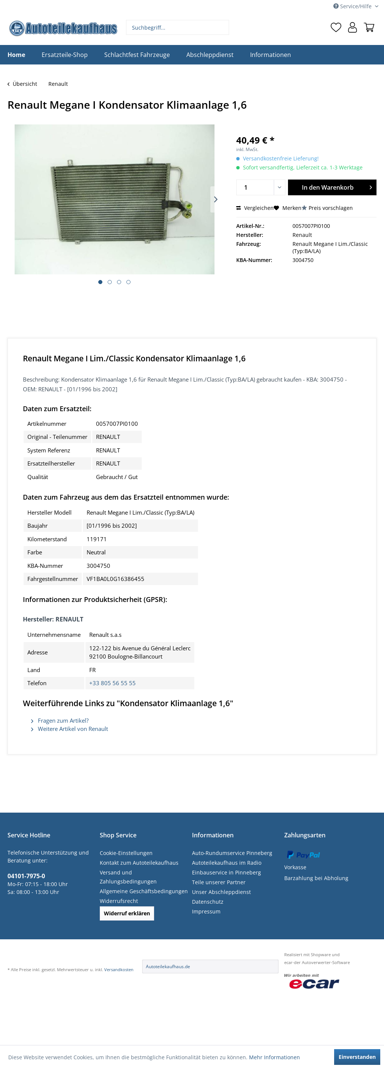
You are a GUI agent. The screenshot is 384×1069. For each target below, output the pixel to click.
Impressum (206, 911)
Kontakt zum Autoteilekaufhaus (139, 862)
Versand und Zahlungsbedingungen (128, 877)
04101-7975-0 (26, 876)
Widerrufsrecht (119, 900)
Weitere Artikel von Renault (69, 728)
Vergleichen (255, 207)
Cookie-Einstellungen (126, 852)
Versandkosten (119, 969)
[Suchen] (222, 27)
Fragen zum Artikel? (59, 720)
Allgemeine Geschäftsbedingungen (144, 891)
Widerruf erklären (127, 913)
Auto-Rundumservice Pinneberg (232, 852)
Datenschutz (208, 901)
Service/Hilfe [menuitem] (353, 6)
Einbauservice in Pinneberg (226, 872)
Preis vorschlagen (331, 207)
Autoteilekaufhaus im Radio (226, 862)
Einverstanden (357, 1056)
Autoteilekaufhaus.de (168, 966)
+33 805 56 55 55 (112, 683)
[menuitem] (178, 27)
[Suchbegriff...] (178, 27)
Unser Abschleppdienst (221, 891)
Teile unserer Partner (219, 882)
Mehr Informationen (274, 1057)
